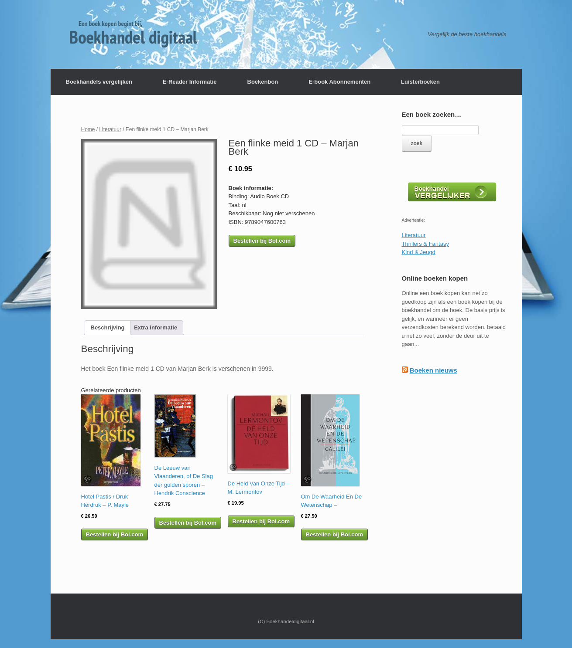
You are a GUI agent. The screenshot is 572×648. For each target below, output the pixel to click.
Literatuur (110, 129)
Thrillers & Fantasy (425, 244)
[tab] (108, 328)
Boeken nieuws (433, 370)
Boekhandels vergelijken (99, 81)
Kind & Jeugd (418, 252)
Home (88, 129)
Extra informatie (155, 327)
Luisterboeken (420, 81)
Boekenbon (262, 81)
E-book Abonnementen (339, 81)
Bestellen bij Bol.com (262, 240)
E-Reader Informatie (190, 81)
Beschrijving (108, 327)
